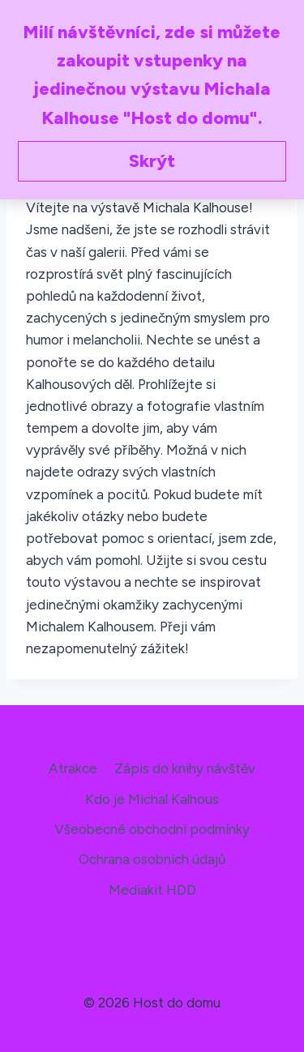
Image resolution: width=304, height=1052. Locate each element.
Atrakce (73, 768)
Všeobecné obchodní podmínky (152, 829)
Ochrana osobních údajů (152, 859)
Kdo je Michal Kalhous (152, 799)
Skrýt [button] (152, 161)
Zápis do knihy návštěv (184, 768)
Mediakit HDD (152, 890)
